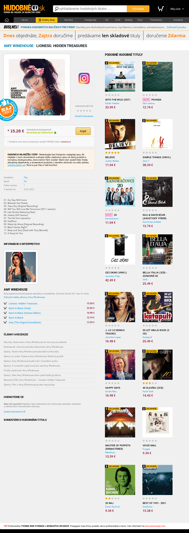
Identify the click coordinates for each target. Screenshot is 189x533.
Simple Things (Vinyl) (157, 157)
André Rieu (111, 391)
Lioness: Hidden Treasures (23, 303)
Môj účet (175, 8)
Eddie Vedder (112, 103)
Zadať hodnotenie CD (15, 411)
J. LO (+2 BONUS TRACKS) (115, 332)
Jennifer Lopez (113, 337)
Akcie (25, 20)
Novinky (68, 20)
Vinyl (139, 20)
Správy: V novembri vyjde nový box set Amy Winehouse (32, 365)
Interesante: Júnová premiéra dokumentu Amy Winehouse (33, 347)
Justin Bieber (112, 161)
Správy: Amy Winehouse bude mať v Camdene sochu (31, 361)
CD (106, 20)
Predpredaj (90, 20)
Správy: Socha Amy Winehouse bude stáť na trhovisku (31, 351)
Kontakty (178, 20)
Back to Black (16, 317)
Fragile (146, 449)
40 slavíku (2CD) (153, 387)
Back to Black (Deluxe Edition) (25, 313)
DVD (117, 20)
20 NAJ (109, 503)
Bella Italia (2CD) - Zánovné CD (155, 274)
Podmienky (156, 20)
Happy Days (112, 387)
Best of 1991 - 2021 (154, 503)
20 (111, 214)
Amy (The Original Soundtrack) (25, 322)
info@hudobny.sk (16, 165)
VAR (145, 279)
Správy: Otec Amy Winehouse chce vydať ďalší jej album (32, 375)
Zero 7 (146, 161)
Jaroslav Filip (112, 276)
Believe (110, 157)
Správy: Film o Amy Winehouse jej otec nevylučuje (29, 384)
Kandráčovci (112, 218)
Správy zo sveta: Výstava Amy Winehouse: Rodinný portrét (33, 356)
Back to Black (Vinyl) (20, 308)
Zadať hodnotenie (84, 116)
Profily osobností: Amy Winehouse (21, 370)
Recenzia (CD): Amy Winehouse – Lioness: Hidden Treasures (34, 380)
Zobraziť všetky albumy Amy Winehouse (24, 297)
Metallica (110, 452)
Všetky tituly (46, 20)
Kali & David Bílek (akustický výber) (155, 217)
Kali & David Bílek (152, 222)
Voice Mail (149, 445)
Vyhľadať (138, 8)
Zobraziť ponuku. (177, 27)
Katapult (147, 337)
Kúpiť (83, 131)
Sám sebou (149, 103)
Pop (25, 177)
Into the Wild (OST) (117, 99)
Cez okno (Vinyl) (116, 272)
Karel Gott (148, 391)
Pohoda (152, 99)
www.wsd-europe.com (155, 526)
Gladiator (148, 506)
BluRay (128, 20)
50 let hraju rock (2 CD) (156, 332)
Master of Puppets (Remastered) (117, 447)
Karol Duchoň (112, 506)
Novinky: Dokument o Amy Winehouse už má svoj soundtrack (35, 342)
